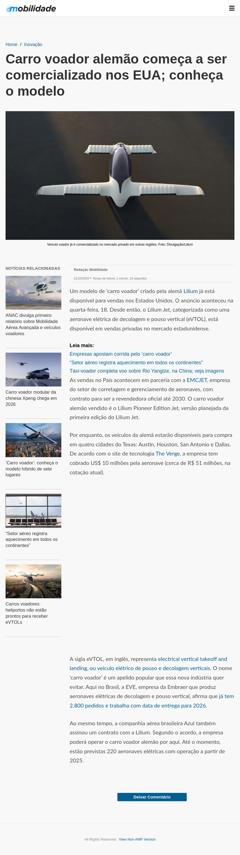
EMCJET (197, 379)
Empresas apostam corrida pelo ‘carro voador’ (121, 354)
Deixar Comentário (151, 797)
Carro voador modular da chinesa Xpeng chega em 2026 (31, 396)
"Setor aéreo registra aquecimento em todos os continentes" (136, 362)
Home (11, 44)
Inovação (33, 44)
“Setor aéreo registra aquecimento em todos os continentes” (31, 536)
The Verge (168, 453)
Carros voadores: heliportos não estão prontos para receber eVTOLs (33, 606)
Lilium (190, 290)
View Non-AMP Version (137, 839)
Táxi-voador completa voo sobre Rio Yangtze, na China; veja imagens (147, 371)
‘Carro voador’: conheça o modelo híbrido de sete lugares (31, 466)
